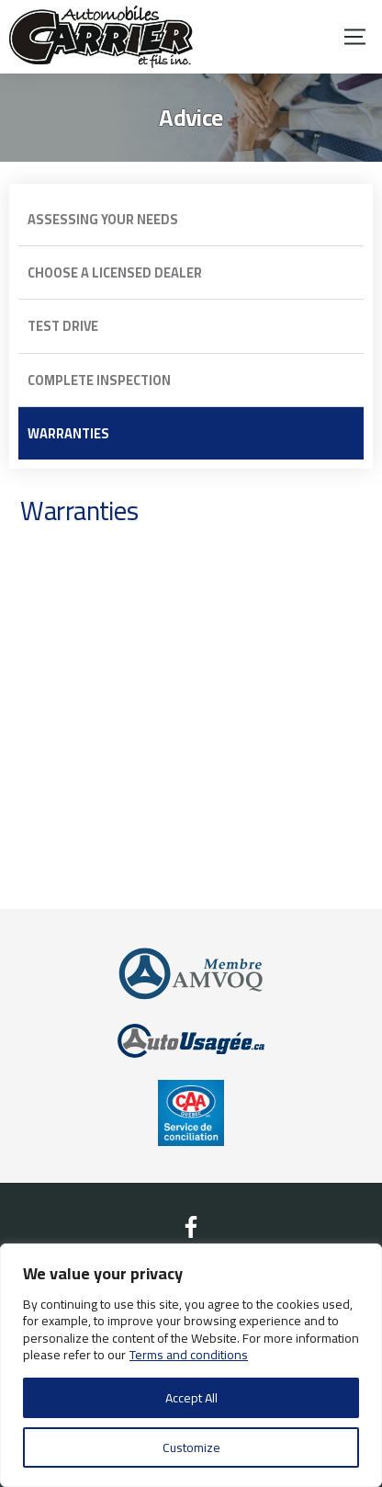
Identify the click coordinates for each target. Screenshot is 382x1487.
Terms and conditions (188, 1355)
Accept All (191, 1398)
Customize (191, 1447)
